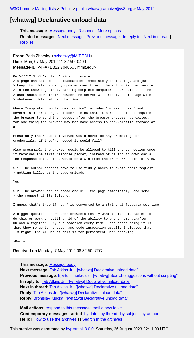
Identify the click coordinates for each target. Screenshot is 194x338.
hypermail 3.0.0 (79, 329)
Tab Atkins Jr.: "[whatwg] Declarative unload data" (94, 270)
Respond (87, 31)
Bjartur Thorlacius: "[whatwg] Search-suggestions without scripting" (118, 275)
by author (149, 314)
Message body (62, 31)
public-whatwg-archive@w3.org (104, 9)
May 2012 (146, 9)
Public (65, 9)
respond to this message (67, 308)
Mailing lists (45, 9)
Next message (71, 37)
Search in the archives (102, 319)
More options (109, 31)
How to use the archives (55, 319)
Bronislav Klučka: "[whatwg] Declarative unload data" (80, 298)
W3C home (20, 9)
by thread (109, 314)
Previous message (103, 37)
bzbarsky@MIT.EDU (72, 56)
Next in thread (156, 37)
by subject (129, 314)
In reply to (131, 37)
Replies (27, 42)
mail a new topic (107, 308)
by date (90, 314)
